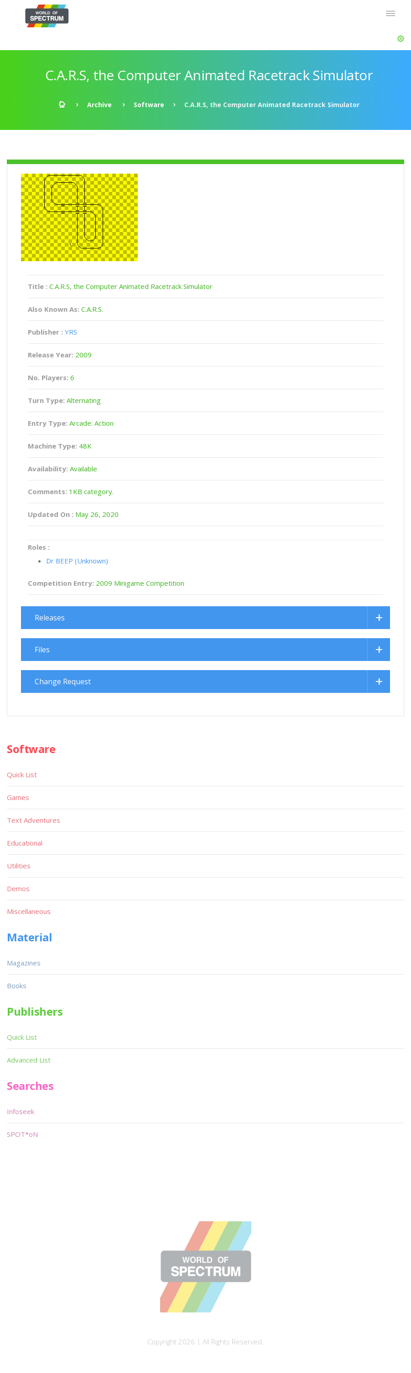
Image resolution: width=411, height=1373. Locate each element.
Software (149, 104)
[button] (400, 38)
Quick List (22, 774)
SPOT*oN (22, 1134)
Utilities (19, 865)
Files (42, 650)
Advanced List (29, 1059)
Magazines (24, 962)
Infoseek (20, 1111)
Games (18, 797)
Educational (24, 842)
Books (16, 985)
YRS (71, 331)
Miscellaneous (29, 911)
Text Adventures (33, 820)
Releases (50, 618)
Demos (18, 888)
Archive (99, 104)
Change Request (63, 681)
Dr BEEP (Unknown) (77, 560)
